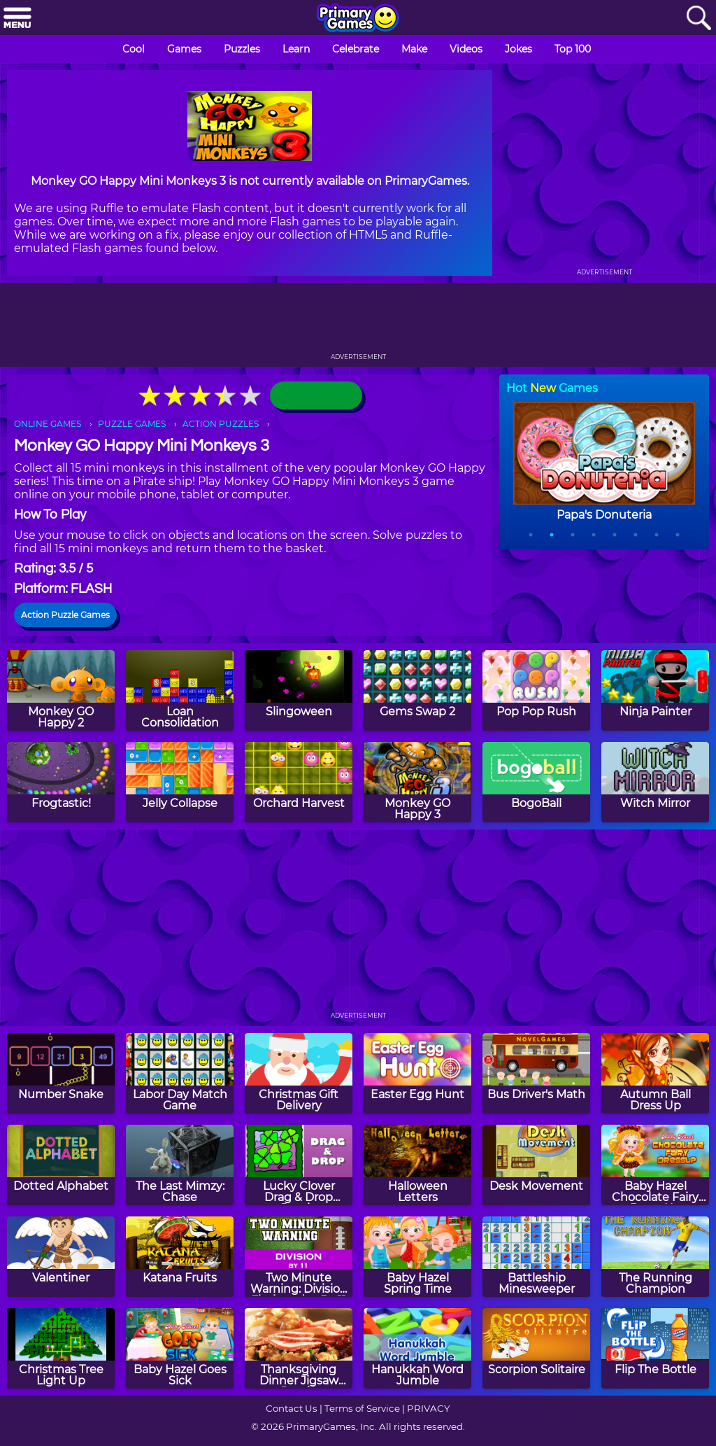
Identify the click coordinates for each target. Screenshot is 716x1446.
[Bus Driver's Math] (536, 1073)
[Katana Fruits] (180, 1256)
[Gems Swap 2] (417, 690)
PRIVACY (428, 1408)
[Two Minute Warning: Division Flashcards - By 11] (298, 1256)
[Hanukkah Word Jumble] (417, 1348)
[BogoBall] (536, 782)
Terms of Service (362, 1408)
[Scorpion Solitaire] (536, 1348)
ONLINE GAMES (47, 424)
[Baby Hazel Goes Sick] (180, 1348)
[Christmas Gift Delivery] (298, 1073)
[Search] (698, 18)
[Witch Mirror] (655, 782)
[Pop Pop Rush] (536, 690)
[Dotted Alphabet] (61, 1165)
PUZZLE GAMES (132, 424)
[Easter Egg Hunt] (417, 1073)
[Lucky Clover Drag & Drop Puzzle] (298, 1165)
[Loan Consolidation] (180, 690)
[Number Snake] (61, 1073)
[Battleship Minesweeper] (536, 1256)
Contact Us (291, 1408)
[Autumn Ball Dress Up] (655, 1073)
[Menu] (17, 18)
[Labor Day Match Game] (180, 1073)
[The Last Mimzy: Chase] (180, 1165)
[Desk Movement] (536, 1165)
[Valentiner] (61, 1256)
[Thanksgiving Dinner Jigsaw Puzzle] (298, 1348)
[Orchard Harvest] (298, 782)
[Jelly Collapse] (180, 782)
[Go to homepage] (358, 19)
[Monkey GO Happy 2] (61, 690)
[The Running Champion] (655, 1256)
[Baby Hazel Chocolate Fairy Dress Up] (655, 1165)
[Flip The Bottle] (655, 1348)
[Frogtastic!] (61, 782)
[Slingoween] (298, 690)
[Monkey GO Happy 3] (417, 782)
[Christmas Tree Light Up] (61, 1348)
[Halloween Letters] (417, 1165)
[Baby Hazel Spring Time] (417, 1256)
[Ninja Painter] (655, 690)
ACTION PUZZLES (220, 424)
